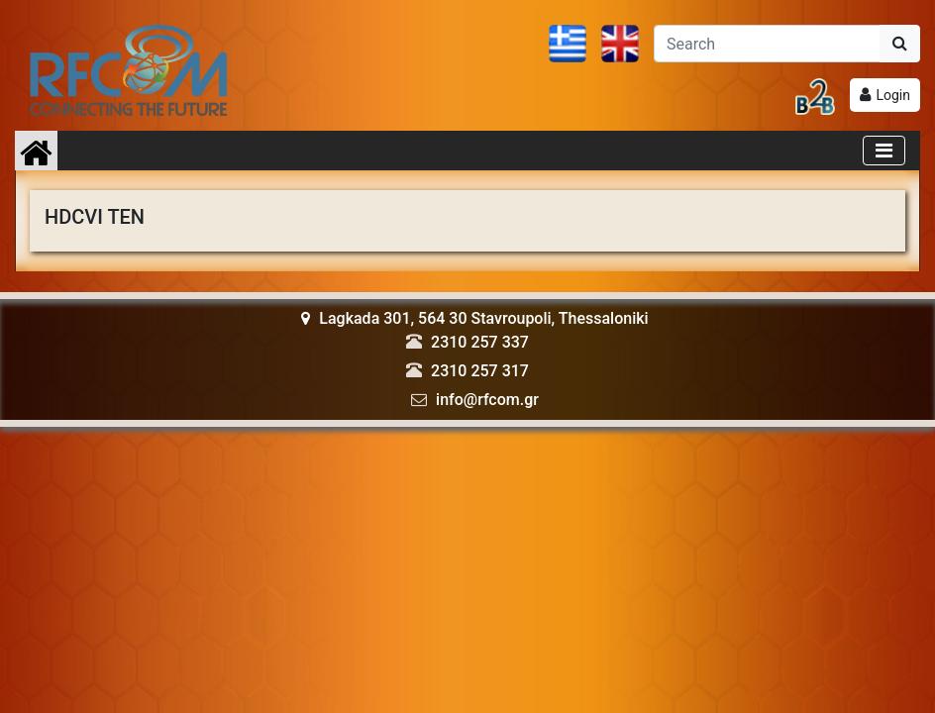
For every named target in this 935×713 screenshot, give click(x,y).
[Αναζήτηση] (767, 43)
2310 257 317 (480, 370)
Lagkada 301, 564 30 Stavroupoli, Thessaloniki (474, 318)
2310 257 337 (480, 342)
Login (893, 95)
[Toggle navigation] (884, 150)
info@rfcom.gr (487, 399)
